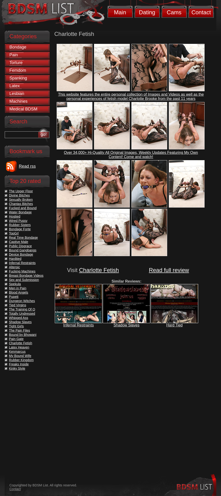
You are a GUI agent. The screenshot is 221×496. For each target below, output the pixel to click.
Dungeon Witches (22, 301)
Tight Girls (16, 326)
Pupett (13, 297)
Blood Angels (18, 292)
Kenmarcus (17, 351)
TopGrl (14, 233)
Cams (174, 12)
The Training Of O (22, 309)
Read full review (169, 270)
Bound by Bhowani (22, 335)
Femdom (17, 70)
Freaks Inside (19, 364)
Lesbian (16, 93)
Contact (201, 12)
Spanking (18, 78)
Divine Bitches (19, 195)
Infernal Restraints (78, 325)
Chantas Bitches (21, 204)
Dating (147, 12)
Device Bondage (21, 254)
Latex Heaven (19, 347)
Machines (18, 101)
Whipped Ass (18, 318)
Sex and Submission (24, 280)
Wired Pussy (18, 221)
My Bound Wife (20, 356)
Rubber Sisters (20, 225)
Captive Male (18, 242)
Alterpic (14, 267)
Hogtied (14, 216)
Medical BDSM (23, 109)
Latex (14, 85)
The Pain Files (19, 330)
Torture (16, 62)
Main (120, 12)
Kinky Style (17, 368)
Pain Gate (16, 339)
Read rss (27, 166)
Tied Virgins (17, 305)
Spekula (15, 284)
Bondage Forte (20, 229)
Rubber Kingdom (21, 360)
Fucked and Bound (23, 208)
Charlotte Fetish (99, 270)
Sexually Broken (21, 199)
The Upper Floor (21, 191)
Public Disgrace (20, 246)
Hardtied (15, 259)
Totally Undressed (22, 313)
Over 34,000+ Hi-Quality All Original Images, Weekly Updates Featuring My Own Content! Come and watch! (131, 155)
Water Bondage (20, 212)
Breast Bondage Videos (26, 275)
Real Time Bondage (23, 237)
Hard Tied (174, 325)
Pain (13, 55)
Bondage (17, 47)
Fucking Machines (22, 271)
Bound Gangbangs (22, 250)
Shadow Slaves (126, 325)
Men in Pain (17, 288)
